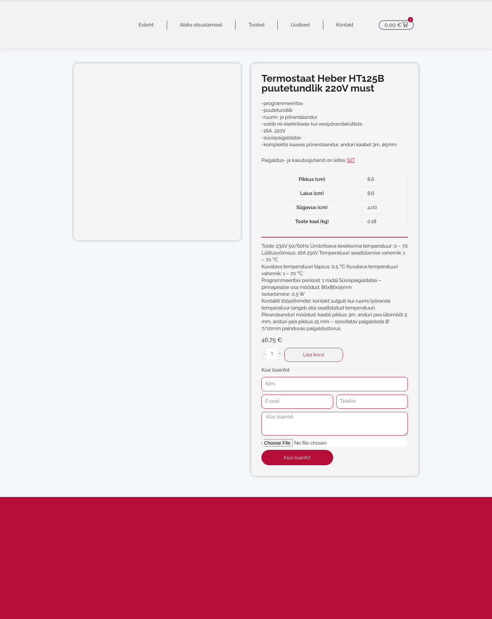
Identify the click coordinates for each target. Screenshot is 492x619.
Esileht (146, 25)
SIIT (351, 160)
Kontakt (344, 25)
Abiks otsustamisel (201, 25)
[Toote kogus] (271, 354)
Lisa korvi (313, 355)
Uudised (300, 25)
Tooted (256, 25)
